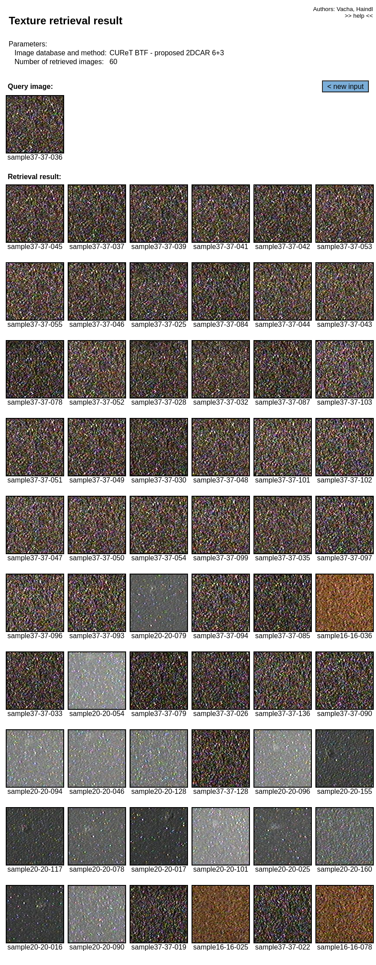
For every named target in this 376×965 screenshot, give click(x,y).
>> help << (359, 15)
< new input (345, 86)
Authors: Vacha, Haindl (343, 9)
